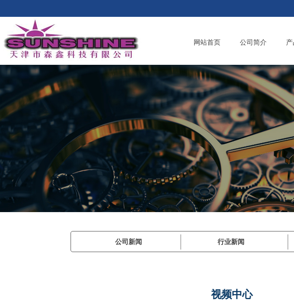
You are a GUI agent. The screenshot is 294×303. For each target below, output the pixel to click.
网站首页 (207, 42)
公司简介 (253, 42)
